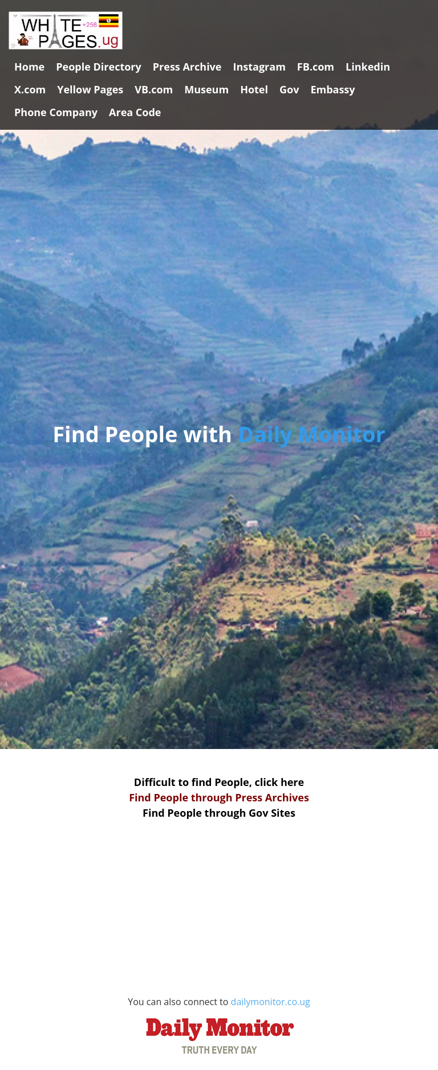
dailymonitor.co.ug (224, 1028)
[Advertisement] (219, 913)
